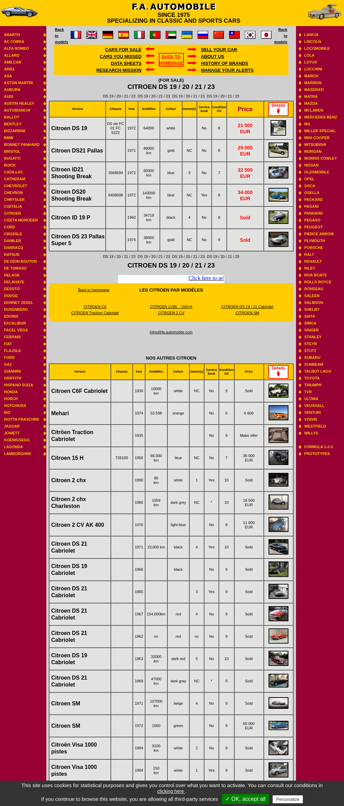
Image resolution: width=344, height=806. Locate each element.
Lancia (311, 35)
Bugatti (12, 158)
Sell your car (219, 49)
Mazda (311, 103)
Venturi (312, 412)
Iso (7, 412)
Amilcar (12, 62)
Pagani (311, 206)
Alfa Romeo (16, 48)
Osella (312, 193)
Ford (9, 357)
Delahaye (14, 282)
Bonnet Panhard (21, 145)
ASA (8, 76)
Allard (11, 55)
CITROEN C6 (94, 307)
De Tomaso (15, 268)
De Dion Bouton (20, 261)
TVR (308, 392)
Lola (309, 55)
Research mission (118, 70)
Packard (313, 199)
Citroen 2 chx (68, 480)
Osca (309, 186)
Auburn (12, 90)
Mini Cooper (317, 138)
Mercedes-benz (320, 117)
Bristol (12, 151)
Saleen (312, 296)
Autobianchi (17, 110)
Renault (313, 261)
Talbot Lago (317, 371)
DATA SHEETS (126, 63)
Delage (12, 275)
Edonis (11, 316)
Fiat (8, 344)
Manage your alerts (227, 70)
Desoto (12, 289)
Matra (311, 96)
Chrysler (14, 199)
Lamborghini (17, 454)
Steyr (310, 344)
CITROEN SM (247, 313)
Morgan (312, 151)
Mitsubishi (315, 145)
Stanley (313, 337)
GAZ (8, 364)
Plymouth (314, 241)
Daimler (12, 241)
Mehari (60, 413)
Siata (309, 316)
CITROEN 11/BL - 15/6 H (171, 307)
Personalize (287, 799)
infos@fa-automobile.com (171, 332)
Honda (10, 392)
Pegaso (312, 220)
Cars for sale (123, 49)
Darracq (13, 248)
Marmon (313, 83)
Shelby (312, 309)
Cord (9, 227)
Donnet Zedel (18, 302)
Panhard (313, 213)
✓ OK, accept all (245, 799)
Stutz (310, 351)
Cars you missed (121, 56)
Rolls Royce (317, 282)
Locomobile (317, 48)
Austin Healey (19, 103)
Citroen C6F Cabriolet (79, 391)
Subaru (312, 357)
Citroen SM (65, 703)
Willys (311, 433)
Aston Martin (18, 83)
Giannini (12, 371)
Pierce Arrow (319, 234)
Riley (309, 268)
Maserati (314, 90)
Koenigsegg (16, 440)
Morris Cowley (320, 158)
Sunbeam (313, 364)
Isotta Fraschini (21, 419)
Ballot (11, 117)
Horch (10, 399)
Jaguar (12, 426)
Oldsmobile (316, 172)
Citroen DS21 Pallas (77, 151)
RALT (309, 254)
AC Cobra (14, 41)
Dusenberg (16, 309)
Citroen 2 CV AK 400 (77, 525)
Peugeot (313, 227)
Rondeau (313, 289)
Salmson (313, 302)
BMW (8, 138)
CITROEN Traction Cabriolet (95, 313)
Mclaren (313, 110)
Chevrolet (15, 186)
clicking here (171, 791)
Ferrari (12, 337)
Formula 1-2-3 (318, 447)
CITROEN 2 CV (171, 313)
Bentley (12, 124)
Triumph (312, 385)
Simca (310, 323)
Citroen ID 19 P (70, 217)
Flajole (12, 351)
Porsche (313, 248)
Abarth (12, 35)
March (311, 76)
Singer (311, 330)
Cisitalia (13, 206)
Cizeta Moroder (21, 220)
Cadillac (13, 172)
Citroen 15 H (67, 458)
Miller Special (320, 131)
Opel (309, 179)
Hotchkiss (15, 406)
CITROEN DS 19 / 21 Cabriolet (247, 307)
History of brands (224, 63)
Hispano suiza (18, 385)
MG (307, 124)
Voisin (310, 419)
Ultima (311, 399)
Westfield (315, 426)
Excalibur (15, 323)
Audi (8, 96)
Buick (10, 165)
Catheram (14, 179)
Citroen (12, 213)
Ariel (9, 69)
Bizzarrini (14, 131)
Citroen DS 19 (69, 128)
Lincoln (312, 41)
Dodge (10, 296)
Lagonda (13, 447)
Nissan (311, 165)
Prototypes (317, 454)
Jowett (12, 433)
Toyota (312, 378)
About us (212, 56)
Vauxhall (314, 406)
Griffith (12, 378)
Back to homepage (94, 290)
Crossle (13, 234)
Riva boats (315, 275)
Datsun (11, 254)
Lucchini (313, 69)
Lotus (310, 62)
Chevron (13, 193)
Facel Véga (16, 330)
